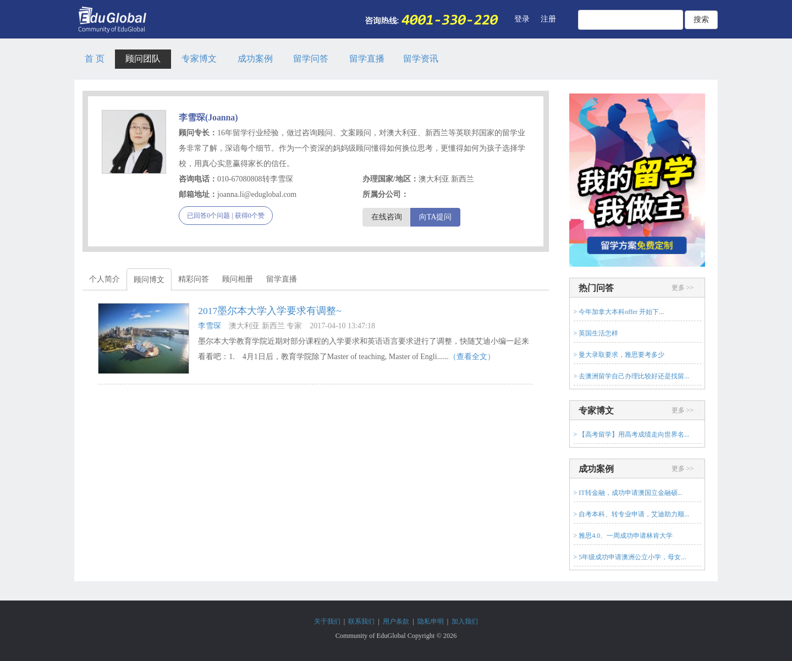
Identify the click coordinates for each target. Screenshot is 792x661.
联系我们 (361, 621)
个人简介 (104, 279)
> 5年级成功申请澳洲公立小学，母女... (630, 557)
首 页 (94, 58)
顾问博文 (149, 280)
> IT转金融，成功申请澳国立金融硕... (628, 493)
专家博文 (199, 58)
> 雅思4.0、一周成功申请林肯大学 (623, 535)
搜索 (701, 19)
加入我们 (465, 621)
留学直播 (367, 58)
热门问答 (596, 288)
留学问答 (311, 58)
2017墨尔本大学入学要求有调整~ (269, 310)
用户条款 (396, 621)
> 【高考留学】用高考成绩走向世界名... (632, 434)
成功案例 (255, 58)
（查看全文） (472, 356)
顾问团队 (143, 58)
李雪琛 (209, 326)
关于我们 (327, 621)
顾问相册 (237, 279)
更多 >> (683, 287)
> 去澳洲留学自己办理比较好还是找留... (632, 376)
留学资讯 (420, 58)
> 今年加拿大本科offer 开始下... (619, 312)
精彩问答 (193, 279)
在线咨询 (386, 217)
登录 (522, 19)
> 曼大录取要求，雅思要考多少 (619, 355)
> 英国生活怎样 (596, 333)
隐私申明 (430, 621)
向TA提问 (435, 217)
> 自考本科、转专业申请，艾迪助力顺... (632, 514)
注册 (548, 19)
